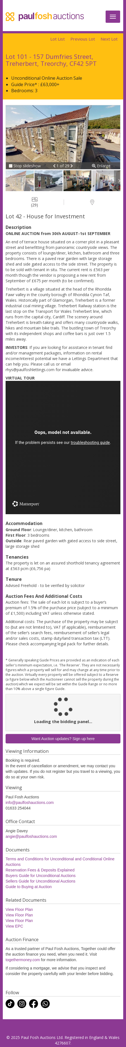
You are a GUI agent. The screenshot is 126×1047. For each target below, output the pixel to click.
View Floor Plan (19, 909)
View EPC (14, 926)
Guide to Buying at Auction (29, 886)
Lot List (57, 39)
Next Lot (109, 39)
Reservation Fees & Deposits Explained (40, 870)
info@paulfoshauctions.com (30, 802)
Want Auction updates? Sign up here (63, 738)
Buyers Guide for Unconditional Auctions (41, 875)
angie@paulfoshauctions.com (31, 836)
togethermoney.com (23, 960)
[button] (55, 165)
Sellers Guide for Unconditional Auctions (40, 881)
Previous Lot (82, 39)
